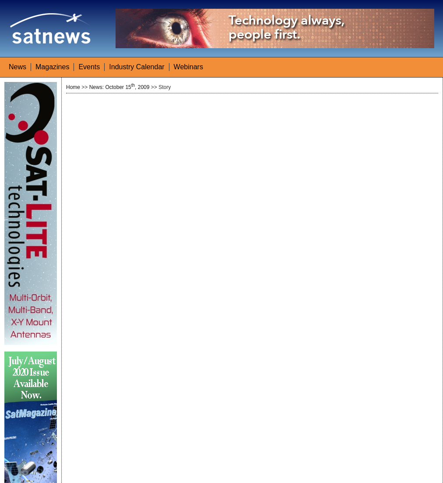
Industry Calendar (136, 67)
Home (73, 87)
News (17, 67)
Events (89, 67)
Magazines (52, 67)
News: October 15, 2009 (119, 87)
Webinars (188, 67)
